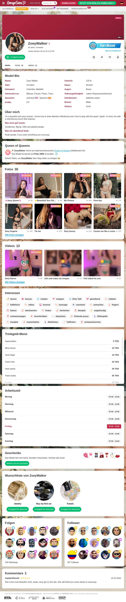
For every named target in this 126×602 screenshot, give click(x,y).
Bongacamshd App (80, 8)
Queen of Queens (62, 151)
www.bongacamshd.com (34, 593)
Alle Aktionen (48, 8)
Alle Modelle (8, 9)
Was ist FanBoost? (113, 51)
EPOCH (57, 593)
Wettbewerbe (62, 9)
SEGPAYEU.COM (67, 593)
